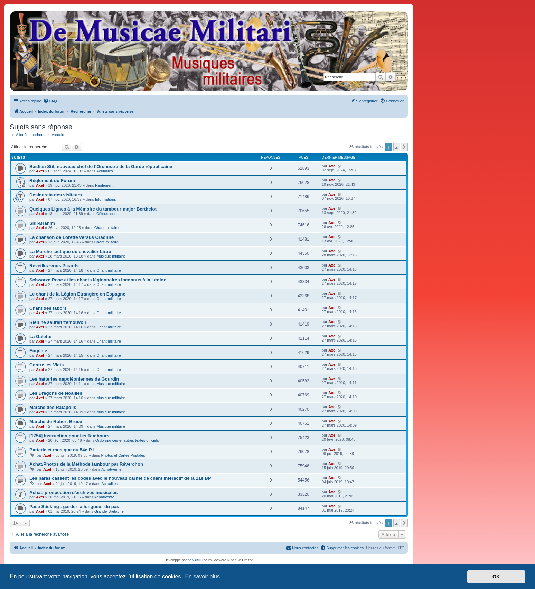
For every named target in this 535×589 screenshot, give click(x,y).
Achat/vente (111, 469)
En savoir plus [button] (202, 576)
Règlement (104, 185)
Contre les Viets (46, 364)
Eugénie (38, 350)
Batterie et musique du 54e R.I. (62, 449)
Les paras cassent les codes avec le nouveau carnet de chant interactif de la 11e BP (120, 478)
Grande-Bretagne (109, 511)
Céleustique (106, 214)
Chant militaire (106, 228)
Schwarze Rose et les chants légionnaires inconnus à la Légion (97, 279)
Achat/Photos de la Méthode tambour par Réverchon (86, 464)
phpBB (193, 560)
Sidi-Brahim (42, 223)
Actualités (104, 171)
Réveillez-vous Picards (54, 265)
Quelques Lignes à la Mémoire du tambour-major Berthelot (93, 209)
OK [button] (496, 576)
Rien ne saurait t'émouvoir (57, 322)
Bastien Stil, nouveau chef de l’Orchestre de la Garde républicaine (100, 166)
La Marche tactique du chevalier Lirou (70, 251)
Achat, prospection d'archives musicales (73, 492)
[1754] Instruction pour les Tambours (69, 435)
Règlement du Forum (52, 180)
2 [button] (396, 147)
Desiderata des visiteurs (55, 194)
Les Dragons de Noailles (55, 393)
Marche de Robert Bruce (55, 421)
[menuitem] (50, 101)
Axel (40, 171)
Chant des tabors (48, 308)
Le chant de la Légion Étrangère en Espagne (77, 294)
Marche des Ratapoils (52, 407)
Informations (105, 199)
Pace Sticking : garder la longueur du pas (74, 506)
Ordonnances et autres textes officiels (127, 440)
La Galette (40, 336)
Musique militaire (111, 256)
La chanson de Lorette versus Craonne (71, 237)
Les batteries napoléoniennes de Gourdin (74, 379)
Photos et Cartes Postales (123, 455)
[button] (404, 147)
